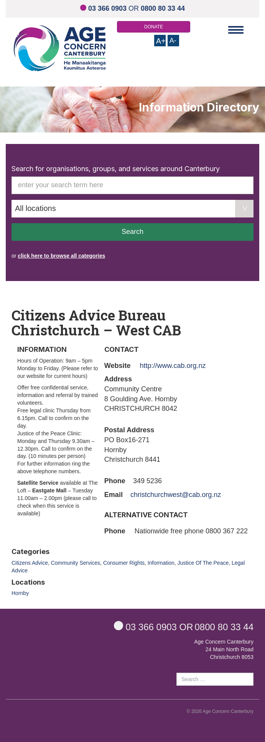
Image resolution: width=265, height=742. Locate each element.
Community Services (75, 563)
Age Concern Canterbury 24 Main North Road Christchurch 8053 (223, 649)
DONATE (153, 26)
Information (161, 563)
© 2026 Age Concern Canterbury (220, 711)
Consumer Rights (124, 563)
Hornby (20, 593)
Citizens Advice (30, 563)
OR (132, 8)
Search (132, 231)
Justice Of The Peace (203, 563)
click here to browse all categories (61, 256)
